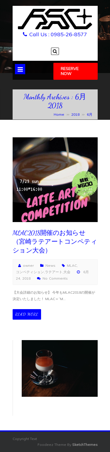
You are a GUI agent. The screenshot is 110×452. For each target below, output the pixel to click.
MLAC (72, 265)
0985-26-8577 (69, 34)
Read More (26, 314)
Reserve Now (70, 71)
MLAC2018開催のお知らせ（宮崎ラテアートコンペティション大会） (55, 241)
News (50, 265)
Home (59, 114)
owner (28, 265)
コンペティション (30, 272)
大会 (66, 272)
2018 (75, 114)
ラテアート (53, 272)
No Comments (55, 278)
